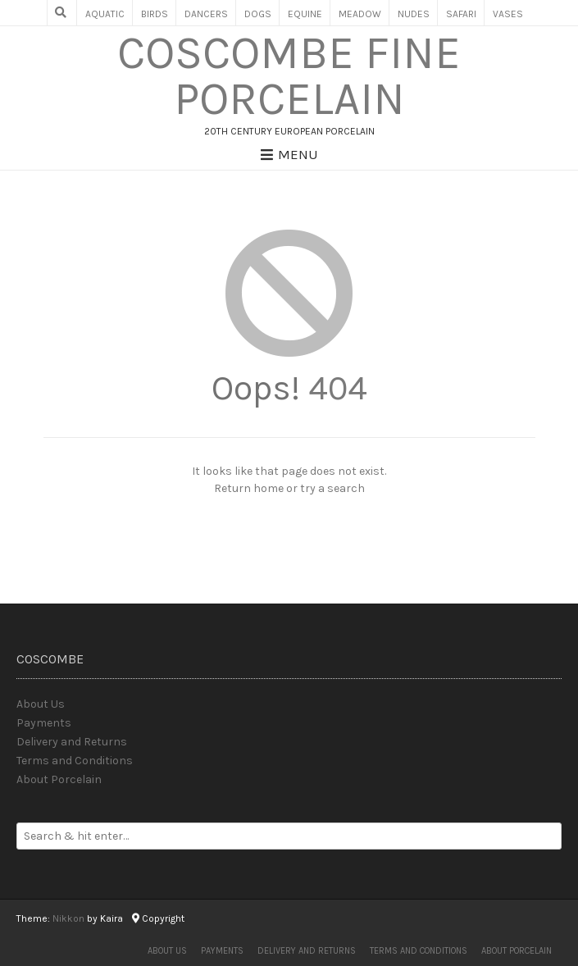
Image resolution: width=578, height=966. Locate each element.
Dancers (206, 14)
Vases (508, 14)
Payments (43, 723)
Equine (305, 14)
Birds (154, 14)
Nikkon (68, 918)
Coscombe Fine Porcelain (289, 76)
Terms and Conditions (74, 761)
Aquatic (105, 14)
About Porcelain (59, 779)
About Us (40, 704)
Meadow (360, 14)
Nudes (414, 14)
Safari (461, 14)
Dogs (257, 14)
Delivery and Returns (71, 742)
